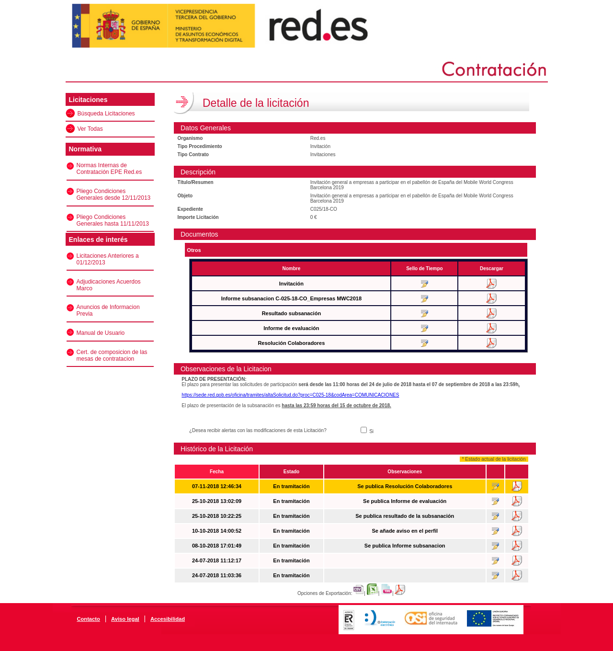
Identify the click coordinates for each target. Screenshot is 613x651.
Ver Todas (90, 129)
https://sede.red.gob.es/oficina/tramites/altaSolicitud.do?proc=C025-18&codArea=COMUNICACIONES (290, 395)
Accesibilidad (167, 619)
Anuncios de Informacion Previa (108, 310)
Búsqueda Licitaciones (106, 113)
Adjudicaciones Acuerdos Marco (109, 285)
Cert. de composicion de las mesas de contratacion (112, 355)
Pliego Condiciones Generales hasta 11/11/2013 (113, 220)
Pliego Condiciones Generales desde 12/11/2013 (114, 194)
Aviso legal (125, 619)
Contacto (88, 619)
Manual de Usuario (101, 333)
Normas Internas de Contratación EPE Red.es (109, 168)
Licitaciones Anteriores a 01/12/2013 (108, 259)
